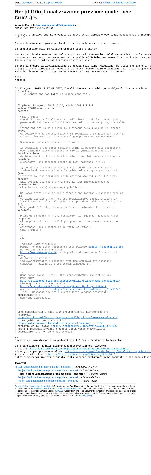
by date (107, 2)
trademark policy (84, 468)
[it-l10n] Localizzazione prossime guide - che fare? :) (44, 439)
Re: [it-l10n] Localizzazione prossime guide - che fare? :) (48, 442)
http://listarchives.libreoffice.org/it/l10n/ (86, 346)
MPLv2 (59, 463)
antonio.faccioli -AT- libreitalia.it (56, 25)
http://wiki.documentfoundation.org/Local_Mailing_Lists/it (63, 343)
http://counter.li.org (107, 294)
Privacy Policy (21, 458)
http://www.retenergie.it (38, 301)
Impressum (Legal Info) (40, 458)
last (61, 2)
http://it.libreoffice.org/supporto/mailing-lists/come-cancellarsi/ (70, 336)
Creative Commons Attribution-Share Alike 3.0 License (56, 461)
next (29, 2)
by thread (118, 2)
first (46, 2)
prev (24, 2)
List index (130, 2)
